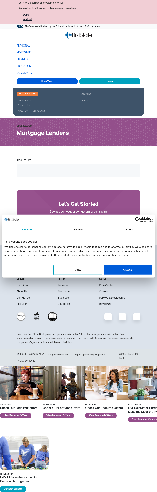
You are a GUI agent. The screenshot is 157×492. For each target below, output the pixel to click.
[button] (20, 35)
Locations (22, 285)
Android (27, 19)
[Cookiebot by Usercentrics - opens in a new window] (138, 219)
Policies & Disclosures (112, 297)
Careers (104, 291)
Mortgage (64, 291)
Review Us (105, 304)
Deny (78, 269)
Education (64, 304)
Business (63, 297)
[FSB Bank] (78, 35)
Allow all (128, 269)
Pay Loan (22, 304)
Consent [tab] (27, 229)
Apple (26, 14)
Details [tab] (78, 229)
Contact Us (23, 297)
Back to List (24, 160)
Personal (63, 285)
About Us (22, 291)
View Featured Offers (16, 415)
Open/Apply (47, 81)
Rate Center (106, 285)
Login (110, 81)
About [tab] (129, 229)
